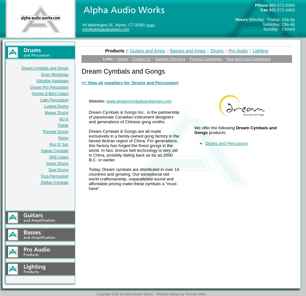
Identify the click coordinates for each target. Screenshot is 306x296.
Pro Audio (238, 50)
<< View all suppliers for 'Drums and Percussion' (130, 82)
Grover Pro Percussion (49, 87)
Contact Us (141, 59)
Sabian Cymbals (54, 151)
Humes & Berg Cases (50, 93)
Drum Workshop (54, 74)
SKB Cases (58, 157)
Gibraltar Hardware (52, 81)
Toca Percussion (54, 176)
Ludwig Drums (56, 106)
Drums (217, 50)
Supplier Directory (170, 59)
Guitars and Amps (147, 50)
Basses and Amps (187, 50)
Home (123, 59)
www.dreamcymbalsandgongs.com (139, 101)
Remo (63, 138)
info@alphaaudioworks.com (105, 29)
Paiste (63, 125)
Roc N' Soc (58, 144)
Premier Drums (55, 132)
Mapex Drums (56, 113)
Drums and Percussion (226, 143)
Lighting (260, 50)
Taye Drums (58, 170)
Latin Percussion (54, 100)
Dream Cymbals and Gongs (45, 68)
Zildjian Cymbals (54, 182)
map (150, 25)
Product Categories (206, 59)
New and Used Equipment (248, 59)
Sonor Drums (57, 163)
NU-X (63, 119)
